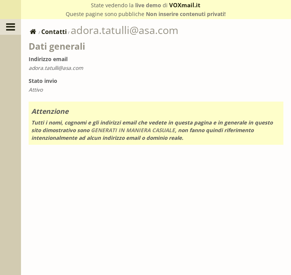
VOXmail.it (184, 5)
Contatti (54, 32)
